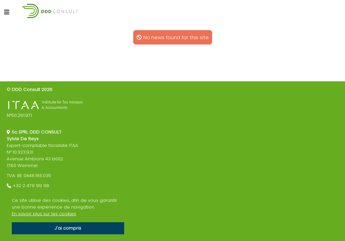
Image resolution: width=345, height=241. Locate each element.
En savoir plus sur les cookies (44, 214)
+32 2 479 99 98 (31, 185)
